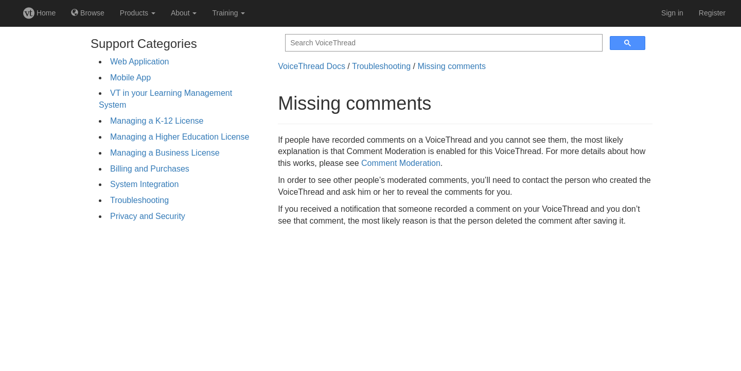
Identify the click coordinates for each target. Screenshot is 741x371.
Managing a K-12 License (156, 120)
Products (137, 13)
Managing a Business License (165, 152)
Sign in (672, 13)
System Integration (144, 184)
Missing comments (451, 66)
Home (39, 13)
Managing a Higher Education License (179, 136)
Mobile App (130, 77)
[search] (442, 43)
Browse (87, 13)
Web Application (139, 61)
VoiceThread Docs (311, 66)
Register (712, 13)
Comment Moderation (400, 163)
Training (228, 13)
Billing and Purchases (149, 168)
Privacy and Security (147, 216)
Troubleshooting (139, 200)
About (184, 13)
